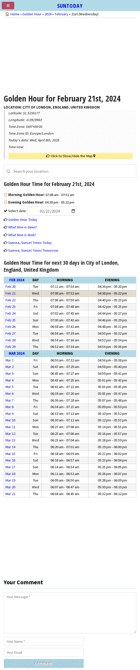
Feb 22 (10, 300)
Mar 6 (9, 393)
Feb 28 (10, 340)
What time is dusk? (22, 235)
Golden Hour (32, 14)
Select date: (42, 211)
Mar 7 (9, 400)
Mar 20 (10, 487)
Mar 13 (10, 440)
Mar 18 (10, 473)
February (61, 14)
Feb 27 (10, 333)
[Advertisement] (70, 54)
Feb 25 (10, 320)
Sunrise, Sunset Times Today (30, 242)
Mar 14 (10, 447)
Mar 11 (10, 427)
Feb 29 (10, 346)
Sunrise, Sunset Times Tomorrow (33, 250)
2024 (48, 14)
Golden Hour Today (22, 219)
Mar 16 (10, 460)
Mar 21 (10, 494)
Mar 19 (10, 480)
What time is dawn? (22, 227)
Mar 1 (9, 360)
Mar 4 (9, 380)
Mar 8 (9, 407)
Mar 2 (9, 366)
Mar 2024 (16, 353)
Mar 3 (9, 373)
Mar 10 (10, 420)
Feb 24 (10, 313)
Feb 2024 (16, 280)
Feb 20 (10, 286)
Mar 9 (9, 413)
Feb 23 (10, 306)
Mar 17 (10, 467)
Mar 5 (9, 387)
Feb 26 (10, 326)
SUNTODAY (70, 5)
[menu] (10, 7)
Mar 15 (10, 453)
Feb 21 (10, 293)
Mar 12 (10, 433)
